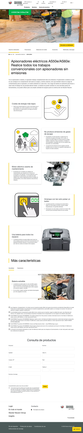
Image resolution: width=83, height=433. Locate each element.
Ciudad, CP (11, 360)
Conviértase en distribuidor (53, 2)
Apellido (11, 352)
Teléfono (44, 367)
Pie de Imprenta (13, 426)
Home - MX (12, 53)
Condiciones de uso (40, 426)
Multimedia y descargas (68, 48)
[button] (73, 2)
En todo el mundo (65, 2)
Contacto (44, 3)
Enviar (45, 386)
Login (38, 3)
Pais (43, 360)
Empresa (11, 345)
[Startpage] (16, 3)
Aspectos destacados (14, 48)
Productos (28, 6)
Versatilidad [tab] (11, 268)
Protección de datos (26, 426)
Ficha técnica (28, 48)
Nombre (44, 345)
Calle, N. (44, 352)
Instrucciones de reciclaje (16, 428)
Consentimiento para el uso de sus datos (18, 385)
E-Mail (10, 367)
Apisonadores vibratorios (20, 53)
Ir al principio (71, 417)
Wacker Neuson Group (17, 413)
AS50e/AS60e (29, 53)
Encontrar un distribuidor (28, 2)
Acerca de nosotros (46, 6)
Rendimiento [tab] (20, 268)
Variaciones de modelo (41, 48)
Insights (11, 416)
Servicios (36, 6)
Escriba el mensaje (13, 374)
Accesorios (55, 48)
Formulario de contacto (38, 409)
